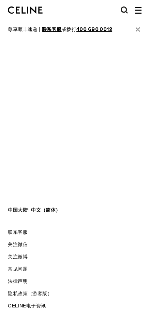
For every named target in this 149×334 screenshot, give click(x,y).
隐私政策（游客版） (30, 293)
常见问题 (18, 269)
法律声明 (18, 281)
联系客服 (18, 232)
